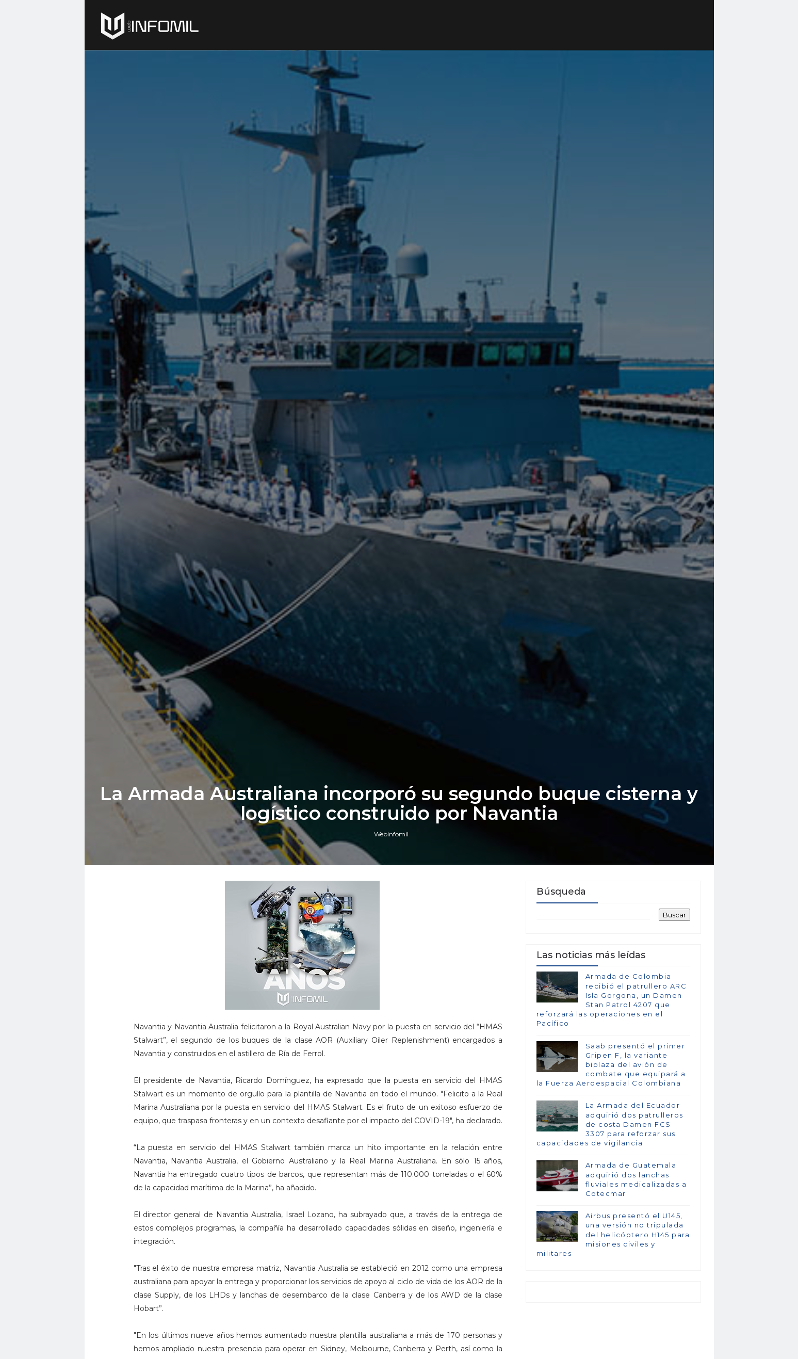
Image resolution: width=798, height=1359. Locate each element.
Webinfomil (391, 834)
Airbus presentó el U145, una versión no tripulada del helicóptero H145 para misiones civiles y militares (613, 1234)
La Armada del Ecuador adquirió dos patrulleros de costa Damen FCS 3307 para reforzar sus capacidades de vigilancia (609, 1124)
